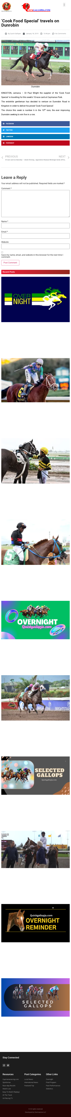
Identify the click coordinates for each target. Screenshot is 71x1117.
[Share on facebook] (35, 123)
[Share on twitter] (35, 130)
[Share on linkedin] (35, 136)
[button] (64, 5)
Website (5, 242)
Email (4, 232)
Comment (6, 188)
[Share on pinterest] (35, 143)
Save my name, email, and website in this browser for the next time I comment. (32, 256)
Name (4, 221)
